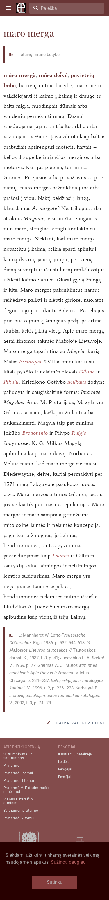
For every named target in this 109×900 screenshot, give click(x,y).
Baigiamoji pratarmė (20, 811)
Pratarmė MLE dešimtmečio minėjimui (26, 790)
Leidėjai (64, 762)
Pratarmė (11, 766)
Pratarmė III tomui (18, 781)
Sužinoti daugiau (68, 862)
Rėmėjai (65, 777)
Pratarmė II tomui (18, 773)
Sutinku (54, 882)
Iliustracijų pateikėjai (75, 754)
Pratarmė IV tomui (19, 818)
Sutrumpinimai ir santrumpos (17, 756)
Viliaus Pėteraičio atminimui (18, 801)
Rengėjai (65, 769)
